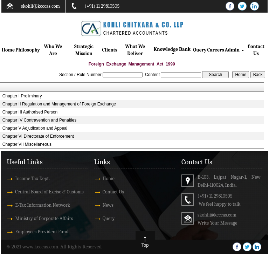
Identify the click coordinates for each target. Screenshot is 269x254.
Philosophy (27, 50)
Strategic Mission (84, 49)
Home (8, 50)
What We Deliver (135, 49)
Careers (215, 50)
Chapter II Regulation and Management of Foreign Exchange (59, 104)
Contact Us (256, 49)
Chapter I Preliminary (22, 96)
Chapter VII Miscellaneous (26, 144)
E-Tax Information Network (42, 205)
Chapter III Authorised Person (29, 112)
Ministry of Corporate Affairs (44, 218)
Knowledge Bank (173, 50)
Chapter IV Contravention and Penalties (39, 120)
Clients (109, 50)
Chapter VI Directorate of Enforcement (38, 136)
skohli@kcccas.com (40, 6)
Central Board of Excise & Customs (49, 192)
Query (199, 50)
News (108, 205)
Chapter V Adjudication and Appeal (34, 128)
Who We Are (53, 49)
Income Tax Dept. (32, 178)
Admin (234, 50)
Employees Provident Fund (41, 232)
